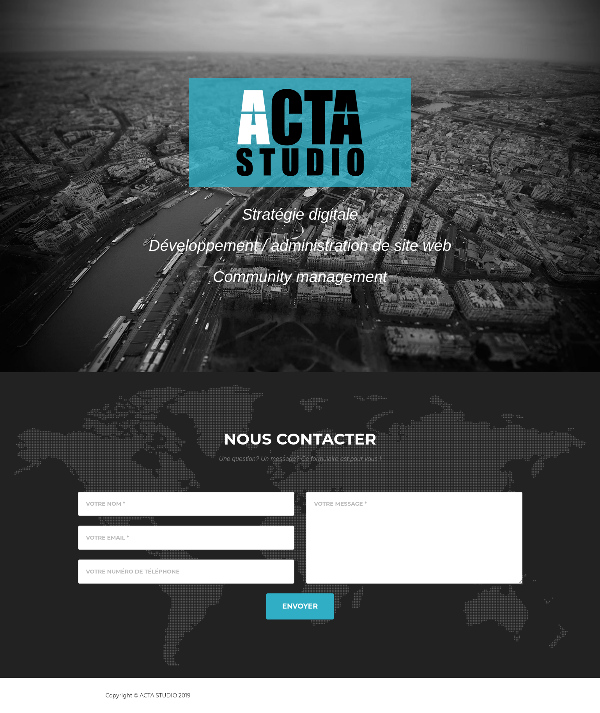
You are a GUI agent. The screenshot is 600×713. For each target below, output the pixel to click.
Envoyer (300, 606)
